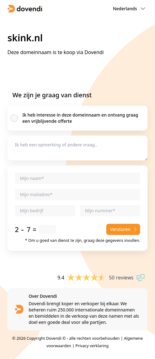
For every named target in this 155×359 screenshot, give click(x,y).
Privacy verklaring (92, 345)
